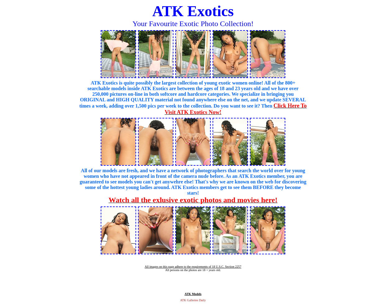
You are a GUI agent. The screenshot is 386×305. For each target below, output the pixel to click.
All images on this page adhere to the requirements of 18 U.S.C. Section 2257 (193, 266)
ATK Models (193, 294)
